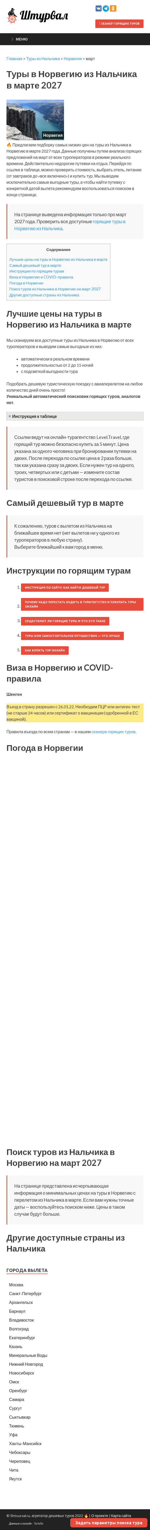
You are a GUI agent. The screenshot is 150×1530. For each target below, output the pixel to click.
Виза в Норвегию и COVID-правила (41, 277)
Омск (14, 1381)
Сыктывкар (20, 1417)
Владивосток (21, 1319)
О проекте (99, 1515)
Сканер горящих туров (119, 23)
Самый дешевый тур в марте (35, 265)
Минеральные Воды (28, 1355)
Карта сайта (121, 1515)
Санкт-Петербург (25, 1293)
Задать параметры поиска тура (108, 1522)
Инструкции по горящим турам (36, 271)
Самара (16, 1399)
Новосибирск (21, 1372)
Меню (22, 39)
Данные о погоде (20, 1523)
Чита (13, 1469)
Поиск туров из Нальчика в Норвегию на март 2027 (55, 289)
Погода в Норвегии (26, 283)
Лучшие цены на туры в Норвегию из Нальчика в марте (58, 259)
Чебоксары (19, 1452)
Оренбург (18, 1390)
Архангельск (21, 1302)
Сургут (15, 1408)
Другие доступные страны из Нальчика (44, 295)
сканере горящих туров (113, 731)
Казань (15, 1346)
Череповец (19, 1461)
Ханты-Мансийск (25, 1443)
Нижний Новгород (26, 1364)
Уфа (13, 1434)
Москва (16, 1284)
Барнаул (17, 1311)
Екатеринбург (22, 1337)
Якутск (15, 1478)
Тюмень (16, 1425)
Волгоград (19, 1328)
